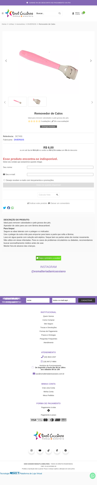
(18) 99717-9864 (48, 362)
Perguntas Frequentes (48, 339)
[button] (6, 61)
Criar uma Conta (48, 388)
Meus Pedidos (48, 395)
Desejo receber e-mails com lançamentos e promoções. (30, 180)
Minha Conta (49, 392)
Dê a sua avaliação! (60, 121)
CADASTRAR (86, 300)
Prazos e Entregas (48, 335)
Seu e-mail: (9, 174)
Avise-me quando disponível (48, 185)
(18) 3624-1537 (48, 357)
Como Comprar (48, 320)
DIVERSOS (19, 140)
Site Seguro (48, 324)
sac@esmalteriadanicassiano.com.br (48, 374)
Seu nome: (7, 167)
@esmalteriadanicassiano (48, 271)
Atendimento (48, 343)
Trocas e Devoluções (48, 327)
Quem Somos (48, 316)
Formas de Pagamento (48, 331)
